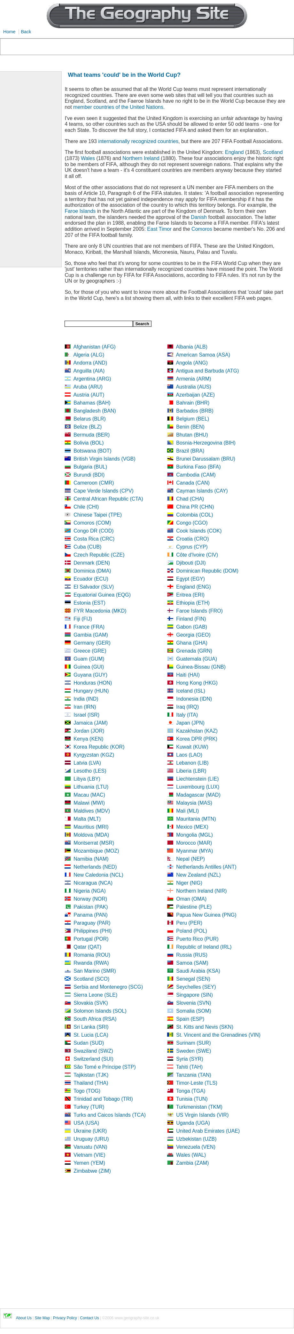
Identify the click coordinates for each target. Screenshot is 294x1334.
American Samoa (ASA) (203, 355)
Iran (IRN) (85, 707)
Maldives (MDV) (92, 811)
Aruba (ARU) (88, 387)
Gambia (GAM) (91, 635)
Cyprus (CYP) (192, 547)
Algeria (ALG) (88, 355)
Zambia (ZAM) (192, 1163)
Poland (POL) (191, 931)
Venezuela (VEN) (195, 1147)
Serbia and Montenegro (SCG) (108, 987)
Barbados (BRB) (194, 411)
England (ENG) (193, 587)
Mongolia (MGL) (194, 835)
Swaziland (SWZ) (93, 1051)
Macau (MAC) (89, 795)
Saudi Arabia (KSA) (198, 971)
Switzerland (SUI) (93, 1059)
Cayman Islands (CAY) (202, 491)
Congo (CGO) (192, 523)
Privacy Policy (65, 1318)
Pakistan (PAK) (91, 907)
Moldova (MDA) (91, 835)
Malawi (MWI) (89, 803)
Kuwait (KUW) (192, 747)
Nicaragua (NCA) (93, 883)
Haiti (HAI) (188, 675)
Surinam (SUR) (193, 1043)
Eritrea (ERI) (190, 595)
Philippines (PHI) (93, 931)
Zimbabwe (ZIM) (92, 1171)
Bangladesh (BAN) (95, 411)
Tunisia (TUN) (192, 1099)
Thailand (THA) (91, 1083)
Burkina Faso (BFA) (198, 467)
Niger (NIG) (189, 883)
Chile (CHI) (86, 507)
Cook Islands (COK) (198, 531)
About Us (24, 1318)
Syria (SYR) (189, 1059)
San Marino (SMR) (95, 971)
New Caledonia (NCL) (98, 875)
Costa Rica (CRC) (94, 539)
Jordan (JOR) (89, 731)
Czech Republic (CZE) (99, 555)
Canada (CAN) (193, 483)
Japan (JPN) (190, 723)
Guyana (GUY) (90, 675)
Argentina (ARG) (92, 379)
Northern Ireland (140, 158)
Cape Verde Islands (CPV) (104, 491)
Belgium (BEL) (192, 419)
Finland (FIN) (191, 619)
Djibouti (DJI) (190, 563)
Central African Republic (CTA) (108, 499)
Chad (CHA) (190, 499)
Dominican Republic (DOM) (207, 571)
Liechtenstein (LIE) (197, 779)
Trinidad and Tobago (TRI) (103, 1099)
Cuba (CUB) (87, 547)
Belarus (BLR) (89, 419)
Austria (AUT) (88, 395)
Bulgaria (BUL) (90, 467)
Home (9, 31)
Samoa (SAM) (192, 963)
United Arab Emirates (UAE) (208, 1131)
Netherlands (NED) (95, 867)
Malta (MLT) (87, 819)
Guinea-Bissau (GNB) (201, 667)
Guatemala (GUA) (196, 659)
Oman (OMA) (191, 899)
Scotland (272, 152)
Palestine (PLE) (194, 907)
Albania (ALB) (191, 347)
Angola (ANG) (192, 363)
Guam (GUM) (89, 659)
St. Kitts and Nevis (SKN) (204, 1027)
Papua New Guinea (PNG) (206, 915)
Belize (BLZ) (88, 427)
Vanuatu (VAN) (90, 1147)
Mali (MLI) (187, 811)
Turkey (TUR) (89, 1107)
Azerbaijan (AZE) (195, 395)
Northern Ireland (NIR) (201, 891)
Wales (88, 158)
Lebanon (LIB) (192, 763)
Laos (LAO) (189, 755)
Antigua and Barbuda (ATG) (207, 371)
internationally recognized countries (138, 141)
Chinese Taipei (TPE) (98, 515)
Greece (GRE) (90, 651)
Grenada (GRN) (194, 651)
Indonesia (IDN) (194, 699)
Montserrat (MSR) (94, 843)
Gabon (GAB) (191, 627)
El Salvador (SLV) (94, 587)
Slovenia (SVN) (193, 1003)
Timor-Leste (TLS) (196, 1083)
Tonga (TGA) (190, 1091)
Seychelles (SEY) (196, 987)
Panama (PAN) (90, 915)
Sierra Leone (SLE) (95, 995)
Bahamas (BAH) (92, 403)
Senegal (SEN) (193, 979)
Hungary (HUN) (91, 691)
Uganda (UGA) (193, 1123)
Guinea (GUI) (89, 667)
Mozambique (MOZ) (96, 851)
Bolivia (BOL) (89, 443)
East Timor (159, 229)
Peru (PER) (189, 923)
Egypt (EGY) (190, 579)
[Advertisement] (179, 1247)
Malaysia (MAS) (194, 803)
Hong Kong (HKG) (197, 683)
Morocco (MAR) (194, 843)
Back (26, 31)
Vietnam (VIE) (89, 1155)
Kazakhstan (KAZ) (197, 731)
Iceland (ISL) (190, 691)
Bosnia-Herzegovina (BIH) (206, 443)
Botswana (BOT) (92, 451)
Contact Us (89, 1318)
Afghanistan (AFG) (94, 347)
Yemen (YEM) (89, 1163)
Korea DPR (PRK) (196, 739)
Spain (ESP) (190, 1019)
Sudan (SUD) (89, 1043)
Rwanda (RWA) (91, 963)
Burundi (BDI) (89, 475)
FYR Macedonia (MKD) (100, 611)
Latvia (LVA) (87, 763)
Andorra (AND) (90, 363)
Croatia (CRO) (192, 539)
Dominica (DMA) (92, 571)
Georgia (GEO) (193, 635)
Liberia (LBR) (191, 771)
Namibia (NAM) (91, 859)
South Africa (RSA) (95, 1019)
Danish (199, 217)
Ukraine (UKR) (90, 1131)
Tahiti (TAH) (189, 1067)
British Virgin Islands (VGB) (104, 459)
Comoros (201, 229)
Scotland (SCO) (91, 979)
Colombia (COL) (194, 515)
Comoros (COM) (92, 523)
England (234, 152)
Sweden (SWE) (193, 1051)
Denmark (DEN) (92, 563)
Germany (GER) (92, 643)
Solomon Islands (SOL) (100, 1011)
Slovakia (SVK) (91, 1003)
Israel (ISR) (86, 715)
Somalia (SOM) (193, 1011)
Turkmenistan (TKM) (199, 1107)
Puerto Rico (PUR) (197, 939)
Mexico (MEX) (192, 827)
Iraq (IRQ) (187, 707)
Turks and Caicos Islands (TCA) (110, 1115)
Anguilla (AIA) (88, 371)
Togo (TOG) (87, 1091)
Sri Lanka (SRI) (91, 1027)
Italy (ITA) (187, 715)
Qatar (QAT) (87, 947)
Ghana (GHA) (191, 643)
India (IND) (86, 699)
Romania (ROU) (92, 955)
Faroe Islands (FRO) (199, 611)
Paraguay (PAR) (92, 923)
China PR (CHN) (195, 507)
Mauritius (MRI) (91, 827)
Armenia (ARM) (193, 379)
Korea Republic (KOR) (99, 747)
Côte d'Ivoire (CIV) (197, 555)
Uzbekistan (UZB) (196, 1139)
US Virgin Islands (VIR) (202, 1115)
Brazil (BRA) (190, 451)
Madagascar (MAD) (198, 795)
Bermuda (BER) (92, 435)
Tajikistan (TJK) (91, 1075)
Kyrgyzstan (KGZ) (94, 755)
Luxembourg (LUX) (197, 787)
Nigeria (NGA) (89, 891)
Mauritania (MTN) (196, 819)
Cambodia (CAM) (196, 475)
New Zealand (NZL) (198, 875)
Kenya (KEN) (88, 739)
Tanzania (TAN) (193, 1075)
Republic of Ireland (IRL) (203, 947)
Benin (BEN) (190, 427)
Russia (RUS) (191, 955)
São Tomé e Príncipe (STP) (104, 1067)
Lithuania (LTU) (91, 787)
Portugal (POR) (91, 939)
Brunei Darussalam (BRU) (205, 459)
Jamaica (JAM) (91, 723)
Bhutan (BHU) (192, 435)
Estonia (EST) (89, 603)
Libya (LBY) (87, 779)
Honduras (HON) (93, 683)
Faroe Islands (80, 211)
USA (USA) (86, 1123)
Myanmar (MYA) (194, 851)
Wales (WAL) (191, 1155)
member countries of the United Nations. (119, 107)
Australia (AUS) (193, 387)
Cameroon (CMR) (94, 483)
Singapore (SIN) (194, 995)
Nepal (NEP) (190, 859)
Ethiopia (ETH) (193, 603)
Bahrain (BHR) (192, 403)
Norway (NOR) (90, 899)
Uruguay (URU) (91, 1139)
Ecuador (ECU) (91, 579)
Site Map (42, 1318)
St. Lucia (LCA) (91, 1035)
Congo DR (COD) (93, 531)
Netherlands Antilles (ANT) (206, 867)
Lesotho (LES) (90, 771)
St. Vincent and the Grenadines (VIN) (218, 1035)
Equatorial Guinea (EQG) (102, 595)
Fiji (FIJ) (83, 619)
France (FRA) (89, 627)
